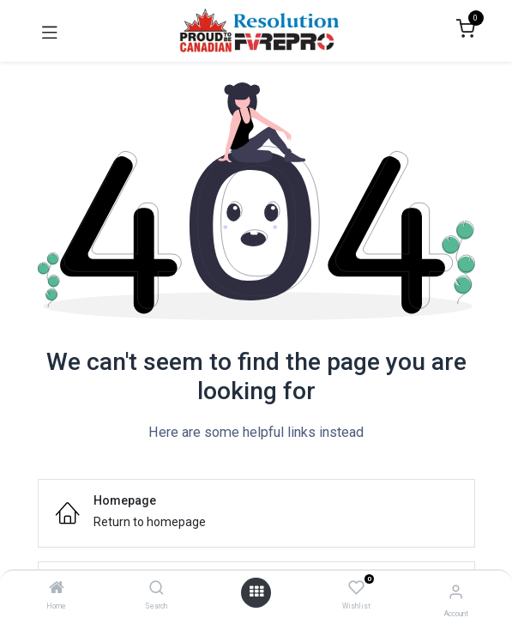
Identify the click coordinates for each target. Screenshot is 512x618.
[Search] (156, 589)
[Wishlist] (356, 589)
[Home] (56, 589)
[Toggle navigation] (50, 31)
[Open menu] (256, 592)
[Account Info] (456, 592)
